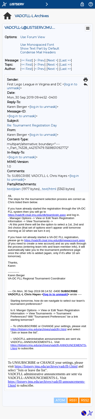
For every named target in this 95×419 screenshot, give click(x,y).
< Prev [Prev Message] (40, 60)
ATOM (60, 400)
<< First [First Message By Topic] (26, 65)
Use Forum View (32, 37)
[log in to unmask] (43, 107)
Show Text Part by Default (39, 48)
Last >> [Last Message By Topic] (65, 65)
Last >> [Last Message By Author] (65, 69)
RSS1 (73, 400)
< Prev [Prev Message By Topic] (40, 65)
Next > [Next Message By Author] (52, 69)
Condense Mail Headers (38, 52)
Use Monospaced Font (37, 45)
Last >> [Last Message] (65, 60)
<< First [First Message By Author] (26, 69)
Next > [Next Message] (52, 60)
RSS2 (85, 400)
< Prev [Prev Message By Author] (40, 69)
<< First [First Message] (26, 60)
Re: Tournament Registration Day (32, 125)
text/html (49, 189)
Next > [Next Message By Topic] (52, 65)
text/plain (14, 189)
